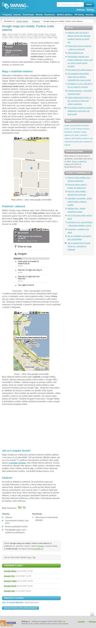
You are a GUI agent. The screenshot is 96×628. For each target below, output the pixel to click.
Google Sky (9, 576)
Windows (78, 138)
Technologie (28, 15)
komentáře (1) (37, 549)
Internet (17, 15)
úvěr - (20, 602)
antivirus (86, 129)
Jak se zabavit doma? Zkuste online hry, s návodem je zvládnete (79, 246)
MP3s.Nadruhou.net (75, 53)
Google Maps (10, 571)
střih (73, 138)
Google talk (9, 591)
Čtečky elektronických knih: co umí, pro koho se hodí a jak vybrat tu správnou (79, 101)
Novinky (89, 15)
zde (32, 468)
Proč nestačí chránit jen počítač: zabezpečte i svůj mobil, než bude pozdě (80, 111)
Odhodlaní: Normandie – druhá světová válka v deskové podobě (80, 201)
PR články (79, 15)
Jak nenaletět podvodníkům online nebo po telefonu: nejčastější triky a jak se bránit (79, 77)
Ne (34, 557)
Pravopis (79, 129)
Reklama (81, 10)
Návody (39, 15)
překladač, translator (72, 132)
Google (83, 132)
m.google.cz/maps (17, 463)
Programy (7, 15)
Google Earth (10, 586)
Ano (29, 557)
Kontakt (90, 10)
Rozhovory (49, 15)
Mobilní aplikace (64, 15)
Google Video (10, 581)
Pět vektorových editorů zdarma (80, 70)
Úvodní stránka (22, 21)
